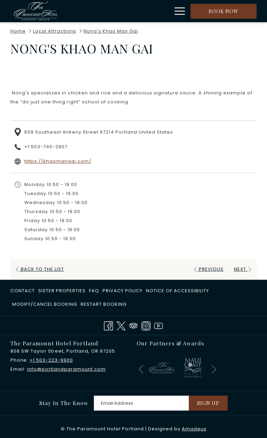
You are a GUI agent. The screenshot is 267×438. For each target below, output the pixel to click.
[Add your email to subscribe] (141, 403)
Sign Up (208, 403)
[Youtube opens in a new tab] (158, 325)
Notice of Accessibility (177, 290)
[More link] (177, 11)
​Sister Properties (62, 290)
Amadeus (194, 429)
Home (18, 31)
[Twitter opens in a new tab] (121, 325)
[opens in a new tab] (162, 367)
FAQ (94, 290)
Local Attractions (54, 31)
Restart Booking (104, 304)
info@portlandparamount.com (66, 369)
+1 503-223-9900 (51, 360)
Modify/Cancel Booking (44, 304)
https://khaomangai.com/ (57, 161)
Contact (22, 290)
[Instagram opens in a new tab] (146, 325)
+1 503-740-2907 (45, 146)
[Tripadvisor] (133, 325)
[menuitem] (121, 11)
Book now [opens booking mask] (223, 11)
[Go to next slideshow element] (214, 369)
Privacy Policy (123, 290)
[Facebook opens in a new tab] (108, 325)
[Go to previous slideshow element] (141, 369)
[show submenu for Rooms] (138, 11)
